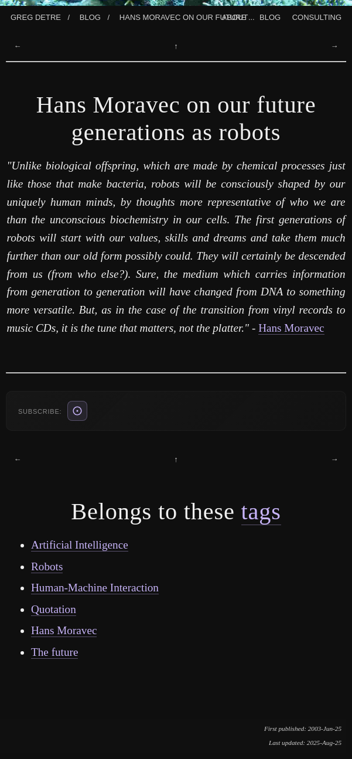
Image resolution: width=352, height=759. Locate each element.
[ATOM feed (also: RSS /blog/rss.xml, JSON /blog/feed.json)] (77, 411)
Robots (47, 566)
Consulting (316, 16)
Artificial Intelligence (79, 545)
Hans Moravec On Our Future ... (187, 16)
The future (54, 652)
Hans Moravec (291, 328)
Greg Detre (36, 16)
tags (261, 511)
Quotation (53, 609)
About (235, 16)
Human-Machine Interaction (95, 587)
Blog (90, 16)
